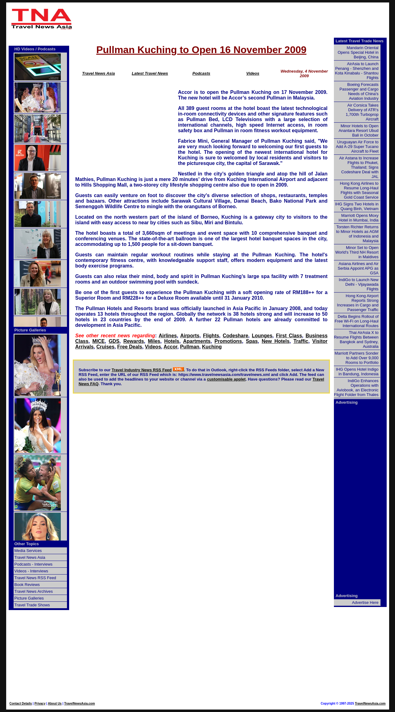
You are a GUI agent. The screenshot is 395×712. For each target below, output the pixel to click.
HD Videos (25, 49)
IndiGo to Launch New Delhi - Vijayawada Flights (359, 284)
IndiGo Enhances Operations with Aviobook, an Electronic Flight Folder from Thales (356, 387)
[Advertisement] (232, 19)
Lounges (262, 335)
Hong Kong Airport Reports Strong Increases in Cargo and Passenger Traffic (357, 302)
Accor (170, 346)
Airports (189, 335)
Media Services (28, 550)
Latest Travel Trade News (360, 41)
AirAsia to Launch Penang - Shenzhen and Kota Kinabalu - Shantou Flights (357, 70)
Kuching (212, 346)
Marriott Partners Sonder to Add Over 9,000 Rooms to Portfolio (356, 358)
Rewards (133, 341)
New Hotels (275, 341)
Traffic (300, 341)
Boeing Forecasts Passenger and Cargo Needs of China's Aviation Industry (358, 91)
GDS (114, 341)
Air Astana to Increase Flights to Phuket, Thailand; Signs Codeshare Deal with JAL (358, 167)
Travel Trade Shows (32, 605)
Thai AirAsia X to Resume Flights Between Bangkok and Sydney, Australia (356, 339)
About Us (54, 703)
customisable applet (226, 379)
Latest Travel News (150, 73)
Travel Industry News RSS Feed (142, 370)
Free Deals (129, 346)
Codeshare (235, 335)
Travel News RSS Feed (35, 577)
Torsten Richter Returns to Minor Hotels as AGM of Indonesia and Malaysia (357, 234)
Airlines (168, 335)
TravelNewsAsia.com (79, 703)
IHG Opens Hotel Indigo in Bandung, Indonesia (357, 371)
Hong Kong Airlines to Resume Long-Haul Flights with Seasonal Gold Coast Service (359, 190)
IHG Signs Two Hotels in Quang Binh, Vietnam (357, 206)
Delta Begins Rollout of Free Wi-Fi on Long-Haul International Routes (356, 321)
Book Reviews (27, 584)
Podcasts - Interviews (34, 564)
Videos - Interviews (31, 571)
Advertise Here (365, 602)
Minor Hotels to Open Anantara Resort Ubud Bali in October (358, 130)
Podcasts (201, 73)
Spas (252, 341)
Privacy (40, 703)
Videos (252, 73)
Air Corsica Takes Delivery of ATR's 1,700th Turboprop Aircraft (362, 112)
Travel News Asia (98, 73)
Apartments (196, 341)
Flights (211, 335)
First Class (289, 335)
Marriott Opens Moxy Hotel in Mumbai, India (358, 217)
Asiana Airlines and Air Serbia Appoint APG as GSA (358, 268)
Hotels (171, 341)
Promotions (228, 341)
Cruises (105, 346)
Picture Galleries (30, 330)
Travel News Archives (34, 591)
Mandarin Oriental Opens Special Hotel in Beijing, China (358, 52)
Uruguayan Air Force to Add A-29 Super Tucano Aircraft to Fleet (357, 147)
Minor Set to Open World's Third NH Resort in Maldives (357, 252)
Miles (154, 341)
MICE (98, 341)
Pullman (189, 346)
